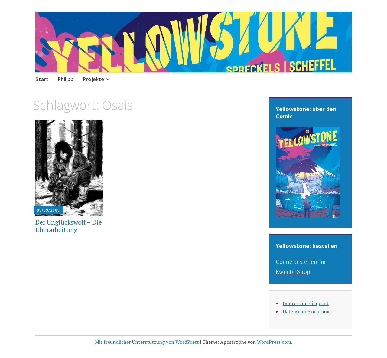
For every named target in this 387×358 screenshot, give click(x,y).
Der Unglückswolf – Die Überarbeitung (68, 226)
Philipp (65, 79)
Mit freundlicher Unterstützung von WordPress (147, 342)
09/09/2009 (48, 210)
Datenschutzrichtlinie (306, 311)
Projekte (93, 79)
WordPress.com (274, 342)
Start (41, 79)
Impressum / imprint (306, 303)
